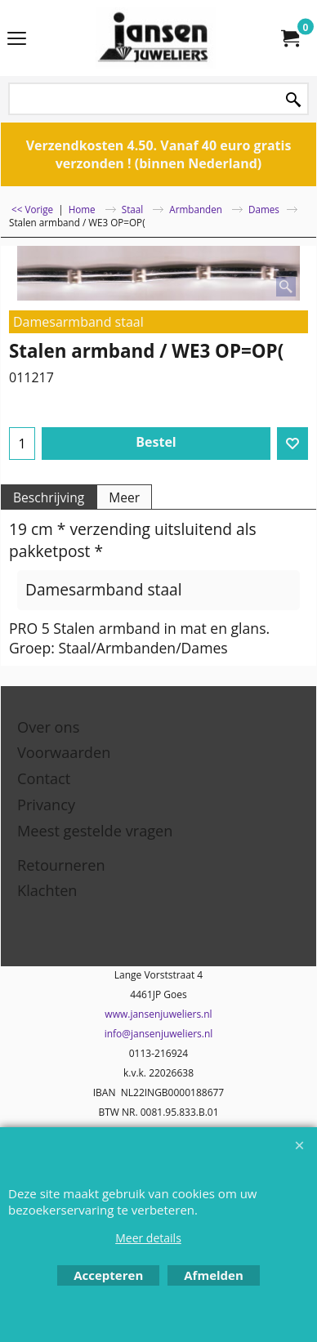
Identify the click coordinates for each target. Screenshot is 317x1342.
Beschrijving (48, 497)
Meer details (148, 1238)
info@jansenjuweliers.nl (159, 1034)
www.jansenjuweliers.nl (158, 1014)
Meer (124, 497)
